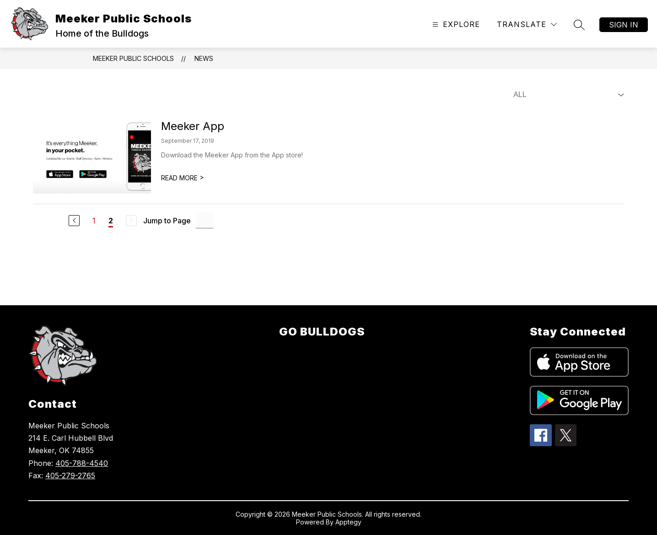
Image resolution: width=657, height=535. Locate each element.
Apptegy (348, 522)
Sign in (623, 24)
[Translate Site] (527, 24)
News (203, 58)
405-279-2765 (70, 475)
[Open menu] (455, 24)
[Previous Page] (74, 220)
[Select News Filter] (567, 94)
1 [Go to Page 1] (94, 220)
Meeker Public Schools (133, 58)
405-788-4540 (81, 463)
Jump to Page (167, 220)
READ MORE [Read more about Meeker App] (182, 178)
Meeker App (192, 126)
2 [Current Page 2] (110, 220)
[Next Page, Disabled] (131, 220)
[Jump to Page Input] (204, 220)
